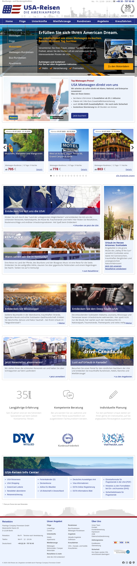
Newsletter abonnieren (16, 491)
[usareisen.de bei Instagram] (127, 563)
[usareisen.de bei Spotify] (130, 563)
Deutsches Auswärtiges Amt (84, 479)
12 (83, 175)
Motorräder (51, 550)
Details (39, 169)
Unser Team (96, 525)
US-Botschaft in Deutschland (52, 491)
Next (132, 148)
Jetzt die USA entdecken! (56, 557)
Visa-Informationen (80, 483)
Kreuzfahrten (123, 21)
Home (9, 21)
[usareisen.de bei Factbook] (123, 563)
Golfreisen (71, 539)
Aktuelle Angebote (74, 537)
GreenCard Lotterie (15, 487)
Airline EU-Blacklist (48, 487)
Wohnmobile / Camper (55, 548)
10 (77, 175)
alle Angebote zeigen (125, 175)
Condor (49, 531)
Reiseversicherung (14, 494)
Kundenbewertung (98, 530)
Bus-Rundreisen (74, 528)
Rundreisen (84, 21)
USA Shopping (13, 483)
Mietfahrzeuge (62, 21)
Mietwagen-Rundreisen (76, 531)
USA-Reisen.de (12, 562)
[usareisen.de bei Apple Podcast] (134, 563)
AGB (93, 534)
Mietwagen (51, 546)
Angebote (103, 21)
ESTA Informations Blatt (82, 491)
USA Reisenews (13, 479)
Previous (4, 148)
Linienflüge (51, 528)
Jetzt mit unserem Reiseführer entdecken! (115, 267)
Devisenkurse (45, 483)
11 (80, 175)
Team (132, 16)
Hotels (49, 537)
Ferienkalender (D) (47, 479)
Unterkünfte (39, 21)
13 (86, 175)
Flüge (22, 21)
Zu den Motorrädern (118, 66)
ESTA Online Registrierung (84, 487)
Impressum (95, 532)
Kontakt (124, 16)
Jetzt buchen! (79, 115)
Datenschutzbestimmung (100, 536)
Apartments (51, 539)
